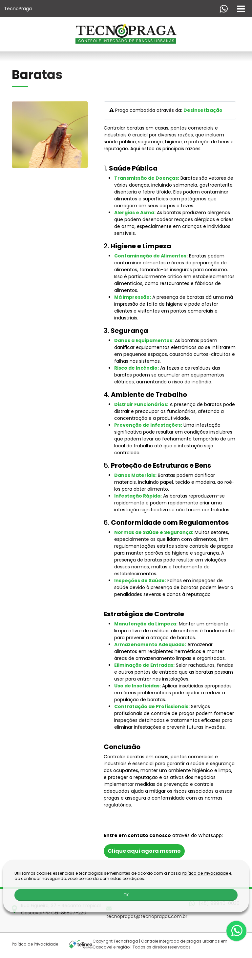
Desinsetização (202, 110)
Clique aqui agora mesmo (144, 851)
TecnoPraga (18, 8)
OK (126, 895)
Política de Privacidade (35, 944)
